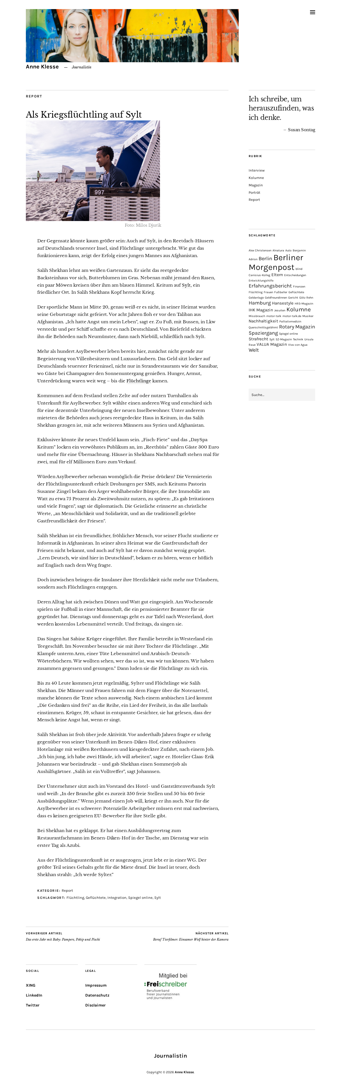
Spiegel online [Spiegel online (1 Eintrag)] (288, 333)
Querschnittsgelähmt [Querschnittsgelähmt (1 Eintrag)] (263, 327)
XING (30, 985)
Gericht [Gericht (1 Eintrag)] (293, 297)
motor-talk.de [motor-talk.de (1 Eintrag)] (291, 316)
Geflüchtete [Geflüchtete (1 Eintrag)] (296, 292)
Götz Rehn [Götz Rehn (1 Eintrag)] (306, 297)
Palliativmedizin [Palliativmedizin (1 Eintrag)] (290, 321)
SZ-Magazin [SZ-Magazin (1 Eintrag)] (284, 339)
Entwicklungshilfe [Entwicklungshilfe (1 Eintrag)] (261, 280)
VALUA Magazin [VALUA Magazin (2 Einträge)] (272, 344)
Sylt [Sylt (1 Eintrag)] (272, 339)
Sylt (186, 285)
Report (34, 96)
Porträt (254, 192)
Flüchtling (75, 897)
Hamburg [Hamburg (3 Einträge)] (260, 303)
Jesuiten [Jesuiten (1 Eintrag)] (279, 310)
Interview (257, 170)
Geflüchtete (96, 897)
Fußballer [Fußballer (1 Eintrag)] (280, 292)
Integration (116, 897)
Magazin (256, 185)
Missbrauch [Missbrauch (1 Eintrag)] (257, 316)
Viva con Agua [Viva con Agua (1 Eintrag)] (297, 345)
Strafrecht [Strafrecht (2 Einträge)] (258, 338)
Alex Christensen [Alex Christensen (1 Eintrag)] (260, 250)
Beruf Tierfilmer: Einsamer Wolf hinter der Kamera (190, 936)
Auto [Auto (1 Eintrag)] (288, 250)
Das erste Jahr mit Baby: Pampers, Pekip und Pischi (63, 936)
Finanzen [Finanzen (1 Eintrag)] (299, 286)
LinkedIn (34, 995)
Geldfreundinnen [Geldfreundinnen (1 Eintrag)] (276, 297)
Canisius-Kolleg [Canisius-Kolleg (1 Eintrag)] (259, 275)
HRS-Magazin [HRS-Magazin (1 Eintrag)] (304, 303)
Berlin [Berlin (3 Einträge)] (265, 258)
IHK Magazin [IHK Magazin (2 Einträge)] (261, 309)
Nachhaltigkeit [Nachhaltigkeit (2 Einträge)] (263, 321)
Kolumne (256, 178)
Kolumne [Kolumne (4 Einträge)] (298, 309)
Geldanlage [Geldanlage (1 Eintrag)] (256, 297)
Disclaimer (95, 1005)
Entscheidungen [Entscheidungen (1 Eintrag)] (295, 275)
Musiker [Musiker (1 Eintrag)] (307, 316)
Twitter (32, 1005)
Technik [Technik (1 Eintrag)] (298, 339)
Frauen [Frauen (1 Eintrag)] (268, 292)
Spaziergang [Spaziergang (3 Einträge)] (263, 333)
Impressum (96, 985)
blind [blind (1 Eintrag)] (299, 269)
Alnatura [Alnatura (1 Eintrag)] (278, 250)
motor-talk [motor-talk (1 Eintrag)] (273, 316)
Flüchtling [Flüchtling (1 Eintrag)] (256, 292)
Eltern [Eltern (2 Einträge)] (277, 274)
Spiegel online (140, 897)
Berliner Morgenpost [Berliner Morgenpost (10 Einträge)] (276, 262)
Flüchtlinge (138, 381)
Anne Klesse (42, 66)
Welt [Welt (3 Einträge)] (254, 350)
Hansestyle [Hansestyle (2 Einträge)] (283, 303)
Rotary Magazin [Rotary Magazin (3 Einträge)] (297, 327)
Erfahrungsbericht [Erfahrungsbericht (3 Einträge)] (270, 286)
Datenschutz (97, 995)
